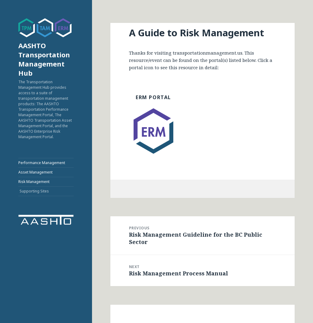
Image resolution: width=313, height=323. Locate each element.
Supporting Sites (34, 191)
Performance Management (41, 162)
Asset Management (35, 172)
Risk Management (34, 181)
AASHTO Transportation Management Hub (44, 59)
